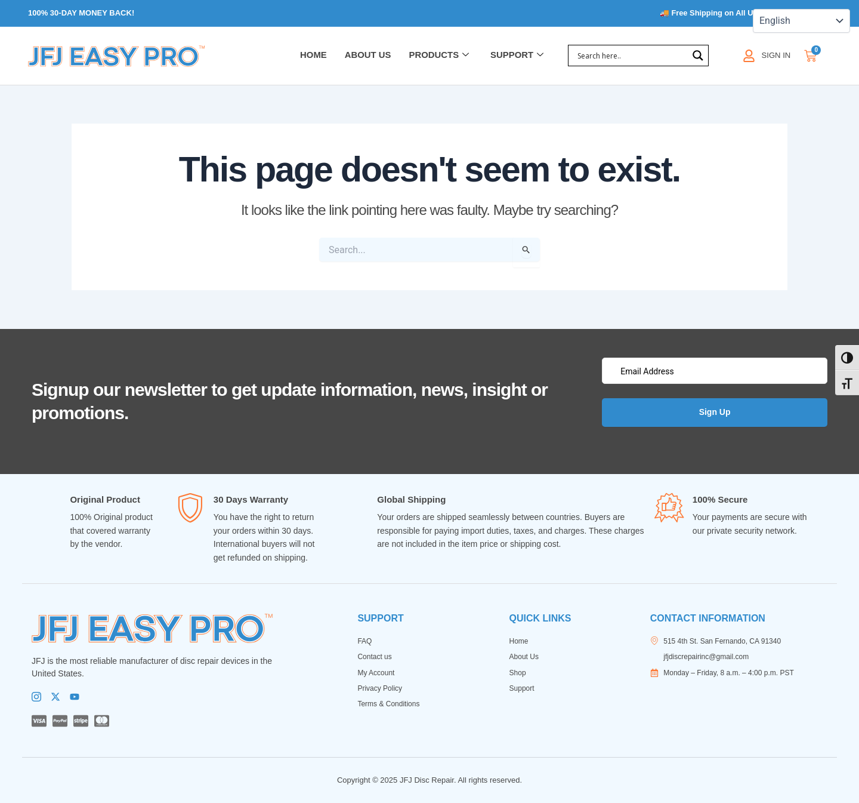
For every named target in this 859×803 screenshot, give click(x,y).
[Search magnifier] (698, 56)
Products (438, 56)
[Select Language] (801, 21)
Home (312, 56)
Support (517, 56)
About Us (367, 56)
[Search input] (631, 56)
